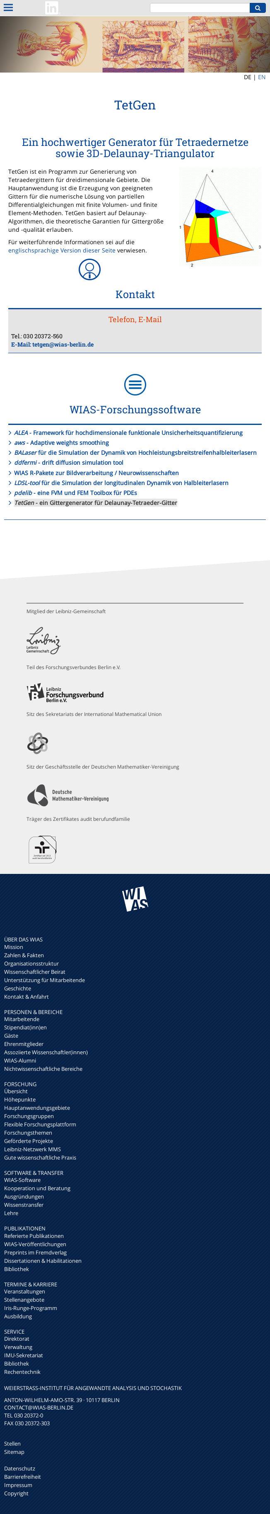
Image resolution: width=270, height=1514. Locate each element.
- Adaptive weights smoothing (61, 442)
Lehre (11, 1213)
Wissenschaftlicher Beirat (34, 971)
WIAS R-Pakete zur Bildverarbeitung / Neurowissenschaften (96, 473)
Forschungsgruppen (29, 1116)
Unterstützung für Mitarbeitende (44, 980)
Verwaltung (18, 1347)
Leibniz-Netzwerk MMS (32, 1149)
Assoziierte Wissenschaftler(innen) (46, 1052)
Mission (13, 947)
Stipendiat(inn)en (25, 1027)
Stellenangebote (24, 1299)
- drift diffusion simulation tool (68, 462)
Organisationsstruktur (31, 963)
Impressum (18, 1485)
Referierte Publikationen (34, 1236)
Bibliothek (16, 1269)
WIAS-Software (22, 1180)
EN (262, 77)
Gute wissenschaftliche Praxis (40, 1157)
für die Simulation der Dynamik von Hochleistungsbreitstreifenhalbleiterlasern (135, 452)
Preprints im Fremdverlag (35, 1252)
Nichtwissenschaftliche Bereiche (43, 1068)
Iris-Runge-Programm (30, 1308)
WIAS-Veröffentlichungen (35, 1244)
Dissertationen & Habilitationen (43, 1260)
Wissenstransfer (23, 1204)
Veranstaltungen (24, 1291)
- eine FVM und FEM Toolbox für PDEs (75, 493)
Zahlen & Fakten (24, 955)
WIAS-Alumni (20, 1060)
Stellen (12, 1443)
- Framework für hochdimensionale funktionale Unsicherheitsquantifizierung (128, 433)
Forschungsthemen (28, 1132)
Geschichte (17, 988)
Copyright (16, 1493)
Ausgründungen (24, 1196)
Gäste (11, 1035)
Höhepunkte (20, 1099)
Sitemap (14, 1452)
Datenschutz (19, 1468)
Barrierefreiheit (22, 1476)
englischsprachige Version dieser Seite (62, 250)
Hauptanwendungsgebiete (37, 1107)
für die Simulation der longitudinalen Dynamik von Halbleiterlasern (121, 483)
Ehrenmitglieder (23, 1044)
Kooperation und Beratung (37, 1188)
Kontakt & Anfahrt (26, 996)
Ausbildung (18, 1316)
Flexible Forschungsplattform (40, 1124)
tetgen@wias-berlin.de (63, 344)
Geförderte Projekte (28, 1141)
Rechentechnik (22, 1372)
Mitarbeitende (21, 1019)
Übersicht (16, 1091)
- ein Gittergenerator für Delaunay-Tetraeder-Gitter (95, 503)
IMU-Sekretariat (23, 1355)
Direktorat (16, 1338)
